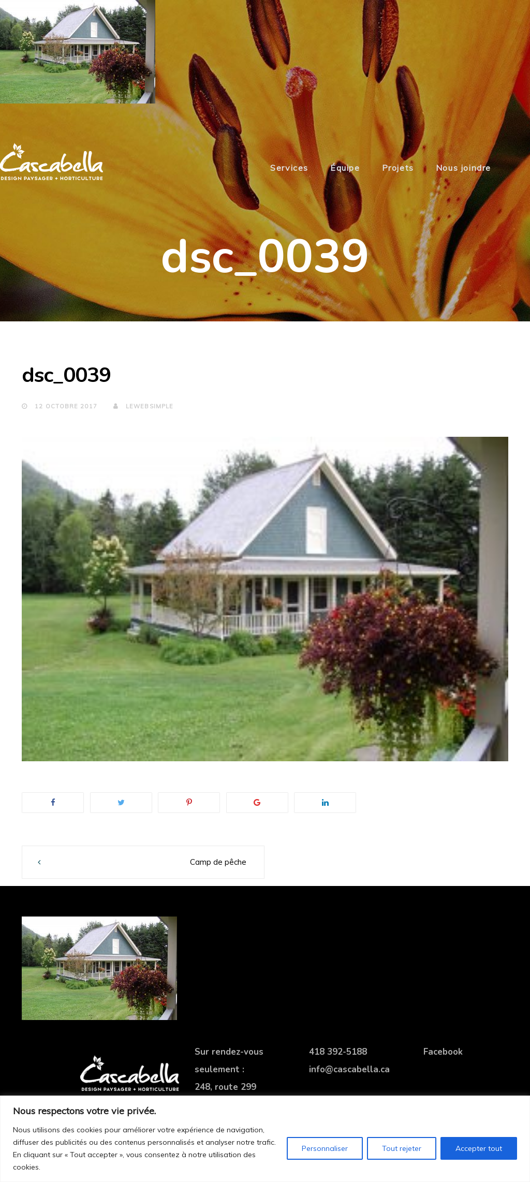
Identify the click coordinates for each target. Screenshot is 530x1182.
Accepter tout (478, 1148)
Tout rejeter (401, 1148)
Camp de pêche (218, 862)
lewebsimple (143, 406)
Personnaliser (325, 1148)
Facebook (443, 1052)
